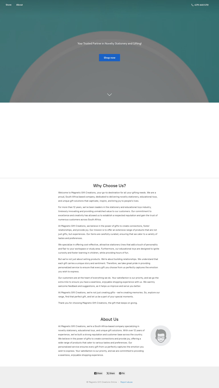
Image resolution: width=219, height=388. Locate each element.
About (19, 4)
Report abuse (126, 382)
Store (8, 4)
